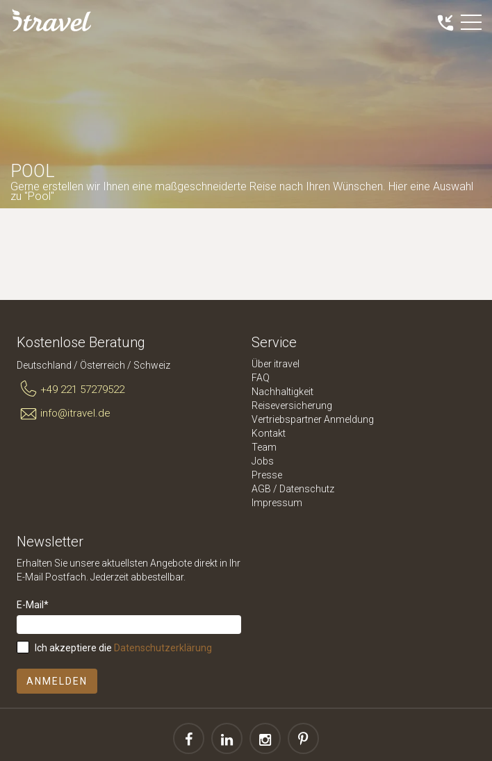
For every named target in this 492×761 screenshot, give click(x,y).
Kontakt (269, 433)
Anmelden (57, 681)
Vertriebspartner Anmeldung (313, 419)
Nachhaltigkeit (282, 391)
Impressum (277, 502)
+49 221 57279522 (70, 389)
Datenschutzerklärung (163, 647)
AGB (261, 488)
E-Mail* (33, 604)
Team (264, 447)
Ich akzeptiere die (123, 647)
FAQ (261, 377)
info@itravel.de (63, 414)
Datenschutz (306, 488)
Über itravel (276, 363)
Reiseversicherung (292, 405)
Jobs (263, 461)
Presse (267, 474)
